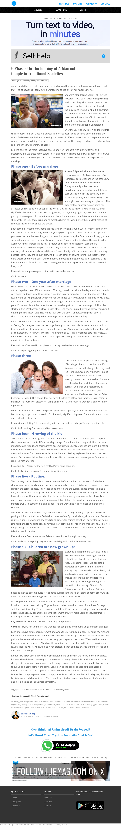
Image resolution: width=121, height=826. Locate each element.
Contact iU (16, 805)
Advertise (39, 9)
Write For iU (61, 9)
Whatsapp (91, 3)
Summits (77, 3)
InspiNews (64, 3)
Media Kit (48, 797)
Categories (16, 801)
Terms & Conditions (44, 824)
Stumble (105, 3)
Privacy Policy (61, 824)
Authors (47, 805)
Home (14, 797)
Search (83, 9)
